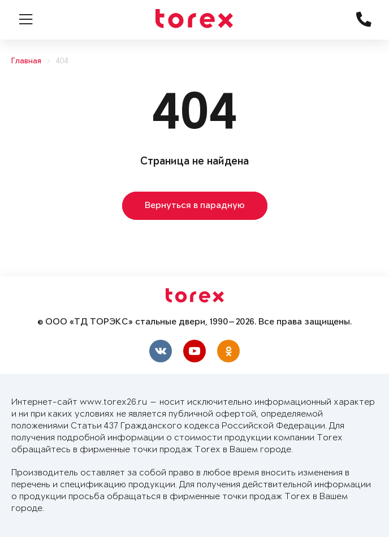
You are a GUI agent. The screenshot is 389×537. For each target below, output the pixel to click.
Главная (26, 61)
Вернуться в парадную (195, 206)
